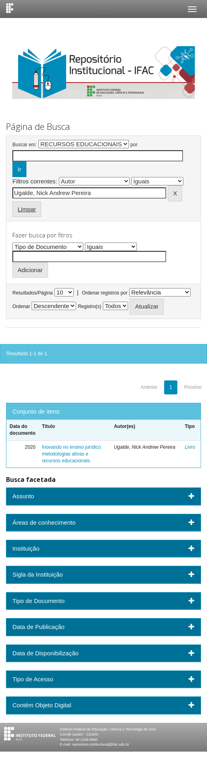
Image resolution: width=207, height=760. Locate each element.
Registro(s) (89, 306)
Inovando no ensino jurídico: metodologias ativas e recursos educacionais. (72, 454)
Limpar (27, 209)
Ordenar (21, 306)
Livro (190, 447)
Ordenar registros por (104, 293)
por (134, 144)
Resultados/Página (32, 293)
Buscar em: (24, 144)
